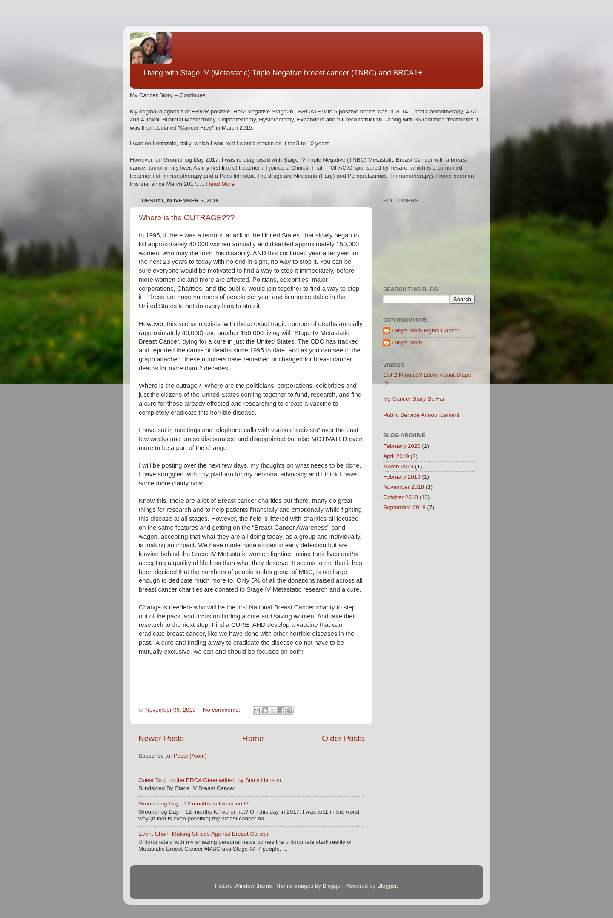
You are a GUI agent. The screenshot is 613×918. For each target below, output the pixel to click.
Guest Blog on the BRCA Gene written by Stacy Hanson (209, 780)
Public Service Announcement (421, 415)
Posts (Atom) (190, 756)
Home (253, 738)
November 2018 (403, 487)
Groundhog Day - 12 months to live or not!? (193, 803)
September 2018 (404, 507)
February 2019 (402, 476)
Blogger (387, 886)
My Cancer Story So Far (414, 398)
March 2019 (398, 466)
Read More (220, 184)
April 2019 (396, 456)
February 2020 (402, 446)
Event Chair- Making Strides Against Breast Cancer (203, 834)
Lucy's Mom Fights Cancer (425, 330)
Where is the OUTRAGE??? (187, 218)
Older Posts (343, 738)
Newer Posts (161, 738)
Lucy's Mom (407, 342)
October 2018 (400, 497)
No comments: (222, 710)
